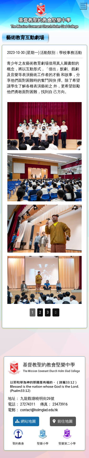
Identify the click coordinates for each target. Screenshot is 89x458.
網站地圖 (25, 421)
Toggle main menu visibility (84, 5)
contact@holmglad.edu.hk (39, 410)
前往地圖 (62, 421)
